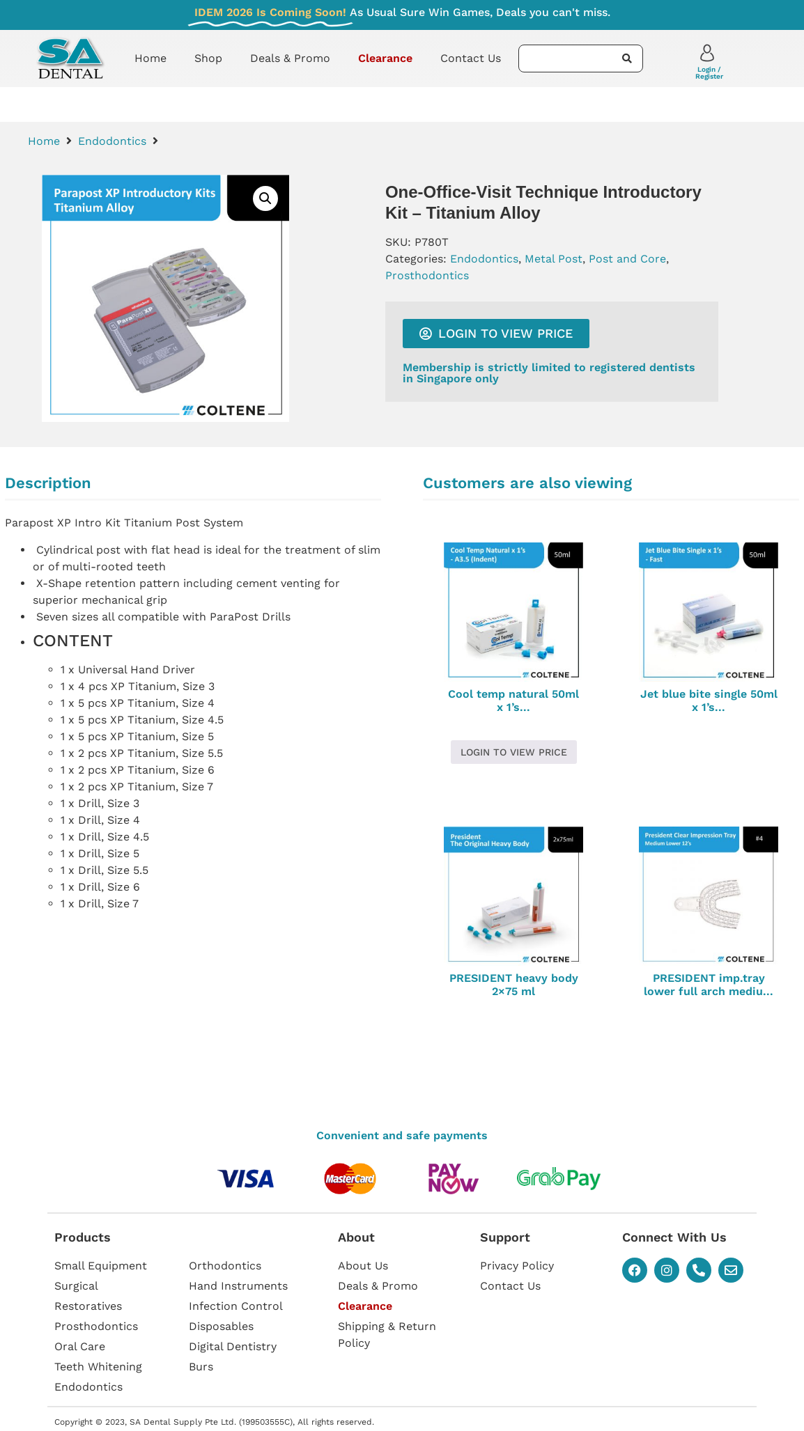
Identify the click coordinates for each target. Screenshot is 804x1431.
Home (150, 58)
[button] (265, 198)
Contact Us (470, 58)
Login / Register (709, 72)
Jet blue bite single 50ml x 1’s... (709, 700)
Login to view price (514, 752)
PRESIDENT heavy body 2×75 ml (513, 984)
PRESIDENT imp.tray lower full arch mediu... (708, 984)
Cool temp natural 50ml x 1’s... (513, 700)
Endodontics (112, 141)
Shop (208, 58)
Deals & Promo (290, 58)
